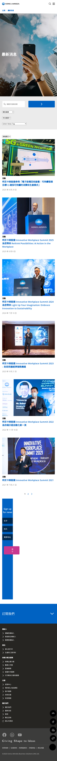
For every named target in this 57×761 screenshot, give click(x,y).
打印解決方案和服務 (12, 675)
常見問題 (8, 698)
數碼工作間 (9, 665)
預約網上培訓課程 (11, 688)
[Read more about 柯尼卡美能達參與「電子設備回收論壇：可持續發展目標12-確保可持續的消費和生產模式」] (28, 163)
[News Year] (6, 118)
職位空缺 (8, 717)
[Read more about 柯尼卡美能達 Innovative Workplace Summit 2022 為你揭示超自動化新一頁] (28, 403)
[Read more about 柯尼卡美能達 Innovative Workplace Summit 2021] (28, 460)
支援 (3, 680)
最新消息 (11, 10)
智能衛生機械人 (10, 637)
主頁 (3, 10)
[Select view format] (6, 136)
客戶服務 (8, 691)
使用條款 (5, 748)
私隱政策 (14, 748)
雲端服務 (8, 668)
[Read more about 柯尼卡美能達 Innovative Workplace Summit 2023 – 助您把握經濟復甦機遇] (28, 344)
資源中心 (8, 684)
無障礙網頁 (23, 748)
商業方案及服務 (7, 658)
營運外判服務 (9, 672)
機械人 (4, 629)
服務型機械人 (9, 640)
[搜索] (41, 104)
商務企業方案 (9, 662)
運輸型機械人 (9, 633)
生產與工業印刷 (10, 652)
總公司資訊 (9, 721)
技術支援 (8, 695)
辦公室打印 (9, 649)
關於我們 (5, 703)
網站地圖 (41, 748)
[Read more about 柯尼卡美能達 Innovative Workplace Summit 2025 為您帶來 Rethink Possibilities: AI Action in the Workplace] (28, 222)
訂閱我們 (28, 614)
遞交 (12, 550)
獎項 (6, 714)
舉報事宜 (32, 748)
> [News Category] (8, 112)
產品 (3, 645)
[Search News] (13, 104)
